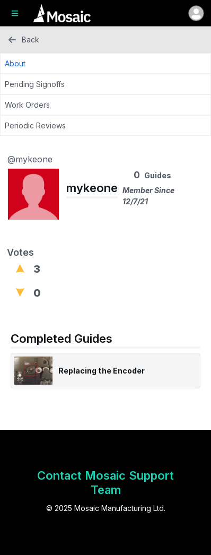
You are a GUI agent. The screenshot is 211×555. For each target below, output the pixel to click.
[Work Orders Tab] (105, 104)
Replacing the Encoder (101, 370)
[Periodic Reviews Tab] (105, 125)
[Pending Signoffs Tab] (105, 84)
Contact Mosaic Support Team (105, 483)
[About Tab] (105, 63)
